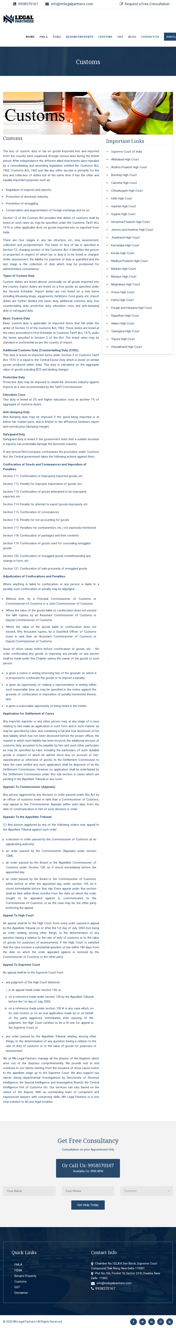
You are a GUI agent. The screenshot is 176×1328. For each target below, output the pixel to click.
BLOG (132, 36)
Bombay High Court (124, 175)
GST (120, 36)
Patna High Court (122, 300)
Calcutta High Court (124, 183)
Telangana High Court (125, 331)
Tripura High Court (123, 339)
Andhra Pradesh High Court (129, 167)
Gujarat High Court (123, 214)
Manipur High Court (123, 276)
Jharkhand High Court (125, 237)
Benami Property (25, 1276)
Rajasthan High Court (125, 315)
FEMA (57, 36)
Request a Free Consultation (147, 4)
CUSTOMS (105, 36)
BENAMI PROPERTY (79, 36)
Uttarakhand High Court (126, 347)
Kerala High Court (122, 253)
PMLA (43, 36)
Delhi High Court (121, 198)
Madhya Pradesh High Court (129, 261)
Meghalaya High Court (125, 284)
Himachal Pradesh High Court (130, 222)
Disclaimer (21, 1293)
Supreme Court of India (126, 151)
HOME (30, 36)
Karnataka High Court (125, 245)
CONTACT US (150, 36)
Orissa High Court (122, 292)
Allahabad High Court (125, 159)
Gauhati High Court (123, 206)
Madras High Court (123, 269)
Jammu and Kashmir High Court (132, 230)
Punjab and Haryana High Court (131, 308)
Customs (20, 1281)
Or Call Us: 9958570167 (88, 1165)
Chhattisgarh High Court (127, 190)
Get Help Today (88, 1205)
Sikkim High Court (122, 323)
